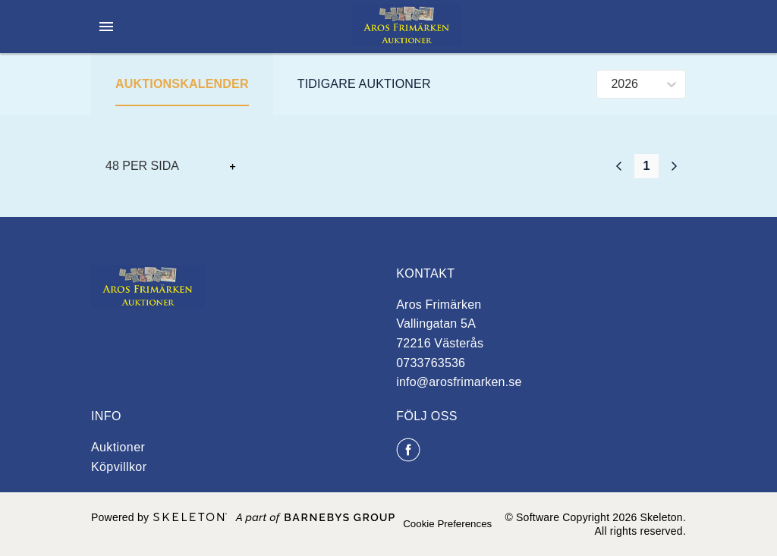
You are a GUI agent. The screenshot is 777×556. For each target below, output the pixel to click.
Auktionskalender (182, 83)
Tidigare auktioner (364, 83)
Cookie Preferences (447, 523)
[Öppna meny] (106, 26)
